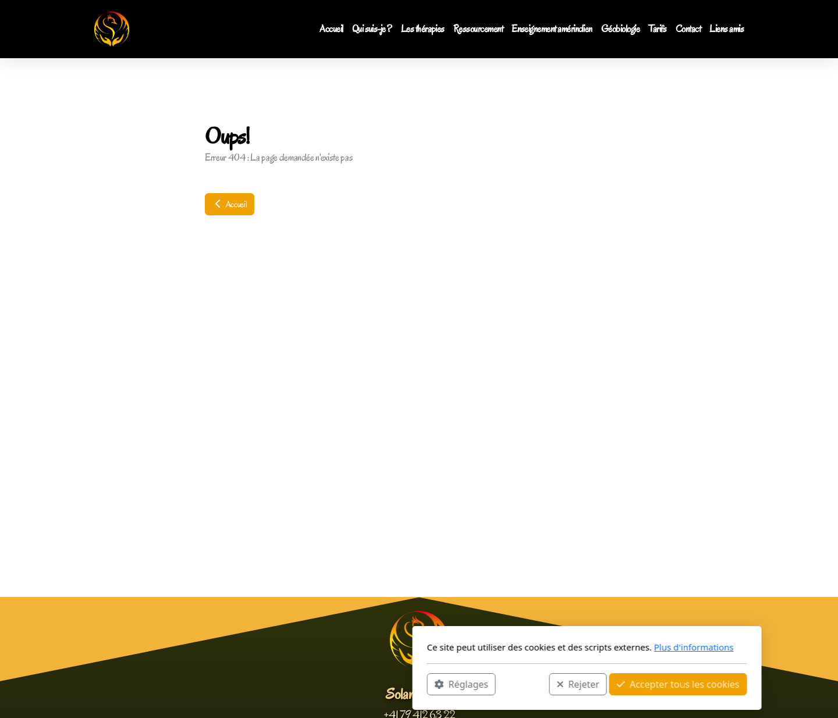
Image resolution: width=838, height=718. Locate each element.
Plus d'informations (526, 647)
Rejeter (410, 683)
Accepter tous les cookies (510, 683)
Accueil (229, 204)
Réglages (293, 683)
